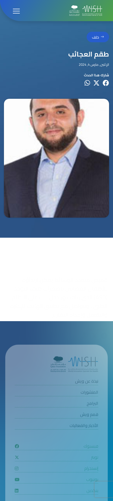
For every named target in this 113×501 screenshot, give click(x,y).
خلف (95, 37)
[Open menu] (16, 10)
